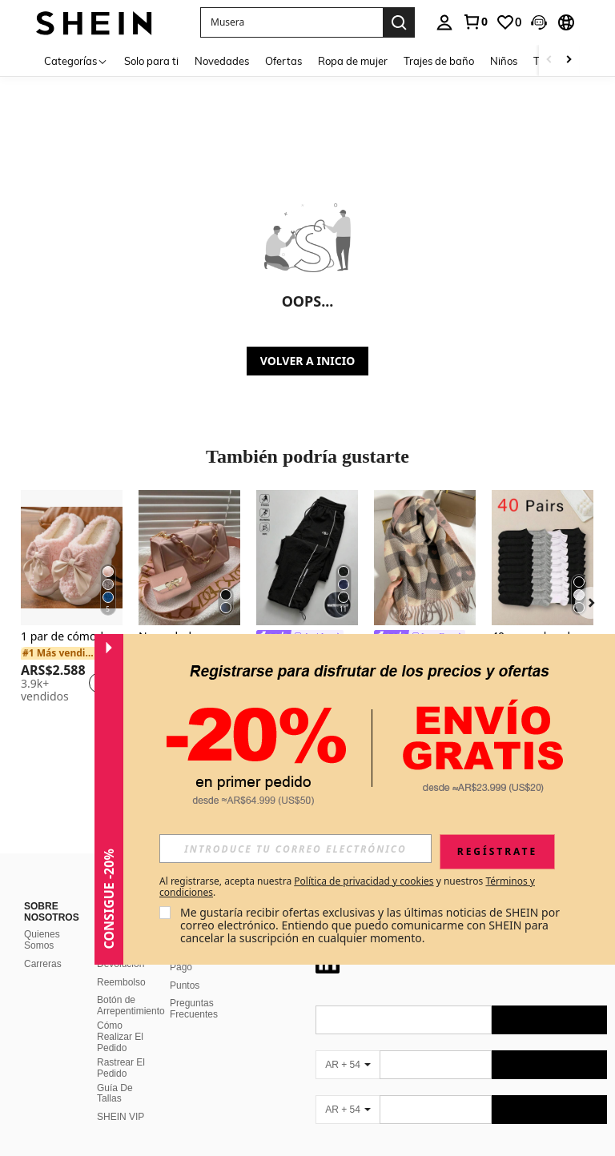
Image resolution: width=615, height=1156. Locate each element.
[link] (475, 21)
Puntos (184, 985)
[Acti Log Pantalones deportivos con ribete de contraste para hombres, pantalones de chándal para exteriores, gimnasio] (307, 557)
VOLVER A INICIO (307, 360)
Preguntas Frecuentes (194, 1008)
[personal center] (444, 22)
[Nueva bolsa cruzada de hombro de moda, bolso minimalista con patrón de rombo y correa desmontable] (189, 557)
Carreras (43, 963)
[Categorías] (76, 60)
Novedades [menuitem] (222, 60)
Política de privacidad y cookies (363, 881)
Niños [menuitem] (503, 60)
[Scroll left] (549, 60)
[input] (295, 848)
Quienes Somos (42, 940)
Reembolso (121, 982)
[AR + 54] (348, 1064)
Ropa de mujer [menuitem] (353, 60)
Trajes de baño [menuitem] (439, 60)
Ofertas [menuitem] (283, 60)
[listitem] (72, 599)
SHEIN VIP (120, 1116)
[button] (291, 22)
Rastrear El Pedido (121, 1068)
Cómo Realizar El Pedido (120, 1037)
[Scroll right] (568, 60)
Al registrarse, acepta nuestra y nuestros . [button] (347, 887)
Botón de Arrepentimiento (131, 1005)
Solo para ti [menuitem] (151, 60)
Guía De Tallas (115, 1093)
